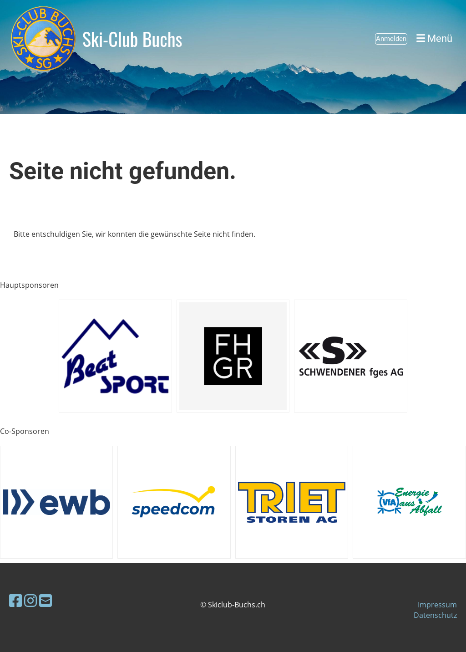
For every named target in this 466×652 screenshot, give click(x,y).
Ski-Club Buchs (132, 38)
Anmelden (391, 39)
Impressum (437, 605)
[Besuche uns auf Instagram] (30, 600)
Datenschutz (435, 615)
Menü (434, 38)
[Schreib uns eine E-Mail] (45, 600)
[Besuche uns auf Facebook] (15, 600)
